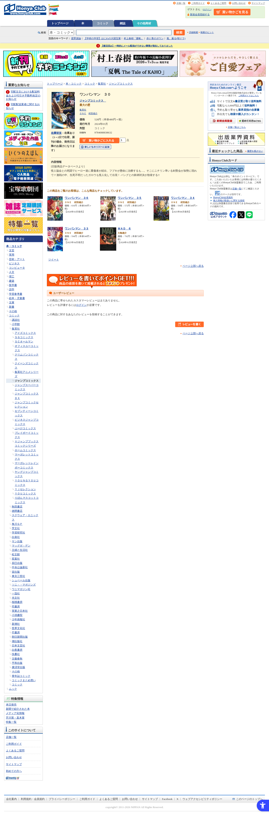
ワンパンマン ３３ (77, 228)
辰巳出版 (17, 563)
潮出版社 (17, 641)
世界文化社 (18, 628)
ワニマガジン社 (21, 589)
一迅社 (16, 593)
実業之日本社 (20, 610)
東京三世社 (18, 576)
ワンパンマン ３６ (77, 197)
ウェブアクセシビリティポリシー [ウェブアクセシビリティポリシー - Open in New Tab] (202, 799)
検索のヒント (207, 32)
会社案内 (11, 799)
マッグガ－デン (21, 545)
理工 (11, 276)
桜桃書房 (17, 602)
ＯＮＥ (83, 113)
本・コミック (14, 246)
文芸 (11, 250)
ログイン (207, 9)
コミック (102, 23)
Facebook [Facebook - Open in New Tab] (167, 799)
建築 (11, 280)
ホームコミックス (25, 450)
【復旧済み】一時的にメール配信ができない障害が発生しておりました (137, 46)
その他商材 (144, 23)
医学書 (13, 285)
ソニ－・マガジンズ (24, 584)
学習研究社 (18, 532)
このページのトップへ (249, 799)
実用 (11, 254)
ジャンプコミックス (27, 380)
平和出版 (17, 662)
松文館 (16, 554)
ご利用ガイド (198, 3)
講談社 (16, 319)
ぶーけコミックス (25, 428)
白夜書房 (17, 649)
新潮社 (16, 623)
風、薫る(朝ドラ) (176, 38)
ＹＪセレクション (25, 489)
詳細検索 (193, 32)
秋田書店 (17, 506)
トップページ (60, 23)
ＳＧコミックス (24, 337)
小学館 (16, 324)
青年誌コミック (21, 676)
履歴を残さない (255, 151)
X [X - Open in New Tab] (178, 799)
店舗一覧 (180, 3)
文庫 (11, 302)
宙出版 (16, 571)
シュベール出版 (21, 580)
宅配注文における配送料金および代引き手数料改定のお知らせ (23, 95)
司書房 (16, 606)
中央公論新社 (20, 567)
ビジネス (14, 263)
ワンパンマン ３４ (183, 197)
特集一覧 (11, 721)
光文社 (16, 597)
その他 (13, 311)
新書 (11, 306)
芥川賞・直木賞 (15, 717)
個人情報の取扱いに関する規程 (229, 200)
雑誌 (122, 23)
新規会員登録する (200, 14)
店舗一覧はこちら (237, 127)
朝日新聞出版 (20, 636)
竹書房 (16, 632)
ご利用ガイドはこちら (248, 95)
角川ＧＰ (17, 524)
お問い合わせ (239, 3)
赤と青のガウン (155, 38)
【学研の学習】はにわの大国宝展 (102, 38)
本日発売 (11, 704)
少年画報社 (18, 619)
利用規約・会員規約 (33, 799)
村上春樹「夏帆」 (133, 38)
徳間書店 (17, 510)
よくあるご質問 (218, 3)
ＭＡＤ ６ (124, 228)
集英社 (16, 328)
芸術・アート (17, 259)
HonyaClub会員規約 (223, 197)
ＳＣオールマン (24, 341)
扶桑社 (16, 654)
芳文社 (16, 528)
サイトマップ (258, 3)
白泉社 (16, 537)
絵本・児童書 (17, 298)
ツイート (53, 259)
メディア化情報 (15, 713)
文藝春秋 (17, 658)
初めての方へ (14, 771)
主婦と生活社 (20, 549)
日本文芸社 (18, 645)
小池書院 (17, 615)
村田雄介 (93, 113)
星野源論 (76, 38)
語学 (11, 289)
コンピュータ (17, 267)
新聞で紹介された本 (18, 708)
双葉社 (16, 558)
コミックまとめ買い (24, 680)
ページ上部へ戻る (193, 265)
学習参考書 (15, 293)
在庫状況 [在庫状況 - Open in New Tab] (56, 132)
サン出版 (17, 541)
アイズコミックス (25, 332)
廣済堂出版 (18, 667)
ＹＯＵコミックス (25, 493)
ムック (13, 688)
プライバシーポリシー (62, 799)
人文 (11, 272)
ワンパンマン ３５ (130, 197)
